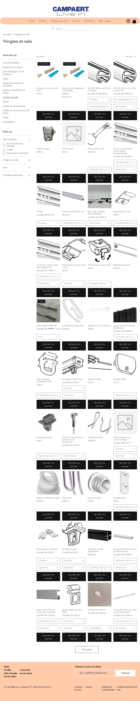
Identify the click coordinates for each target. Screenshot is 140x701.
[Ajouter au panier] (48, 115)
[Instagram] (128, 21)
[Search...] (69, 28)
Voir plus (87, 649)
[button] (134, 21)
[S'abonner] (125, 673)
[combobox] (99, 99)
